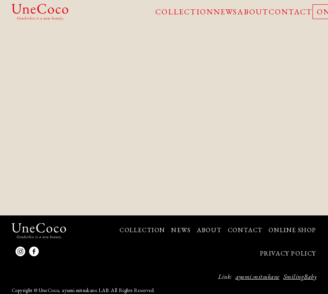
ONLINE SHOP (292, 230)
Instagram (20, 251)
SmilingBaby (299, 277)
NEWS (225, 12)
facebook (34, 251)
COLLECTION (184, 12)
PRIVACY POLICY (288, 253)
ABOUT (253, 12)
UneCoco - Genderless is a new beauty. (40, 12)
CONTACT (290, 12)
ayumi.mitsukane (257, 277)
